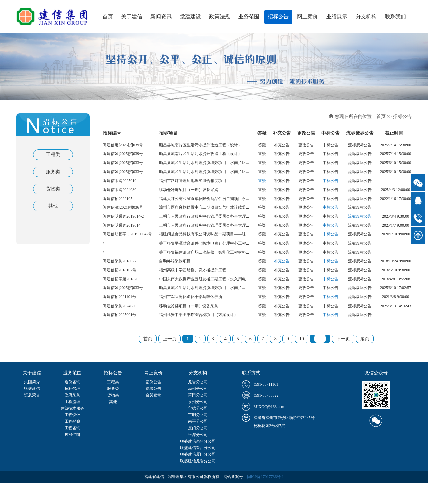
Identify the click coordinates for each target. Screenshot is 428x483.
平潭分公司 (198, 434)
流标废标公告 (360, 216)
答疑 (262, 180)
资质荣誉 (32, 395)
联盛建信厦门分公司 (198, 454)
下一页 (343, 338)
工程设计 (72, 415)
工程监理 (72, 401)
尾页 (364, 338)
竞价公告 (153, 382)
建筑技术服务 (72, 408)
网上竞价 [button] (307, 16)
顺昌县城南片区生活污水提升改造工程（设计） (200, 145)
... (320, 338)
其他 (53, 205)
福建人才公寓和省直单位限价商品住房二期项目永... (204, 198)
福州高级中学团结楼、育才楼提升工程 (192, 270)
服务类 (53, 171)
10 (301, 338)
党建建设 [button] (190, 16)
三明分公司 (198, 415)
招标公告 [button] (278, 16)
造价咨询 (72, 382)
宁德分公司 (198, 408)
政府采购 (72, 395)
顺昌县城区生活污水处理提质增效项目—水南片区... (204, 162)
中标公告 (330, 180)
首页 (107, 16)
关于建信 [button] (131, 16)
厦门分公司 (198, 428)
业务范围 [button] (248, 16)
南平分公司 (198, 421)
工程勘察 (72, 421)
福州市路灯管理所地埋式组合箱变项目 (192, 180)
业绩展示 (336, 16)
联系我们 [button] (395, 16)
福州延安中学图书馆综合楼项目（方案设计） (198, 314)
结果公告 (153, 388)
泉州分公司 (198, 401)
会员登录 (153, 395)
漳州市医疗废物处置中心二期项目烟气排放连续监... (204, 207)
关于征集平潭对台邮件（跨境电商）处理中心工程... (204, 243)
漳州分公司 (198, 388)
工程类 (53, 154)
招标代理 (72, 388)
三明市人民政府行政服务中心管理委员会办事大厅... (204, 216)
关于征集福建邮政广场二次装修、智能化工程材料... (204, 252)
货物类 (53, 188)
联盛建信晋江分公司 (198, 447)
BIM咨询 (72, 434)
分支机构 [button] (366, 16)
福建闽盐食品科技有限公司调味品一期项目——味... (204, 234)
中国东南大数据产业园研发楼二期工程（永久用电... (204, 279)
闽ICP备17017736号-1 (265, 476)
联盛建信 (32, 388)
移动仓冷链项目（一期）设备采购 (188, 189)
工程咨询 (72, 428)
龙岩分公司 (198, 382)
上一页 (169, 338)
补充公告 (282, 261)
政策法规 (219, 16)
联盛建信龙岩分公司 (198, 461)
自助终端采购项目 (175, 261)
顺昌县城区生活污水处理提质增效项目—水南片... (202, 287)
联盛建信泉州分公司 (198, 441)
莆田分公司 (198, 395)
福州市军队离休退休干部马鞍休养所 (190, 296)
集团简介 (32, 382)
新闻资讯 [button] (161, 16)
